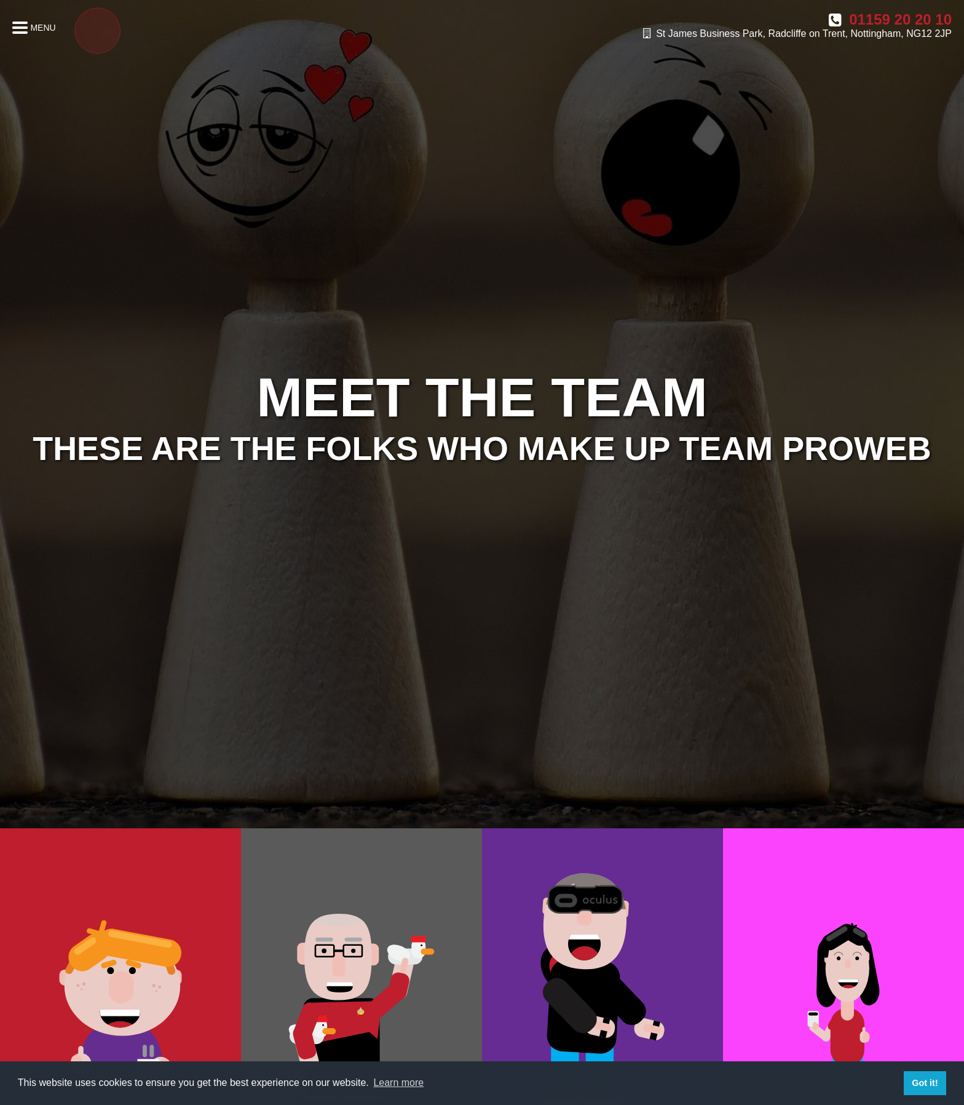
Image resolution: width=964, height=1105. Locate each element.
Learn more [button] (398, 1082)
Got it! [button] (925, 1083)
